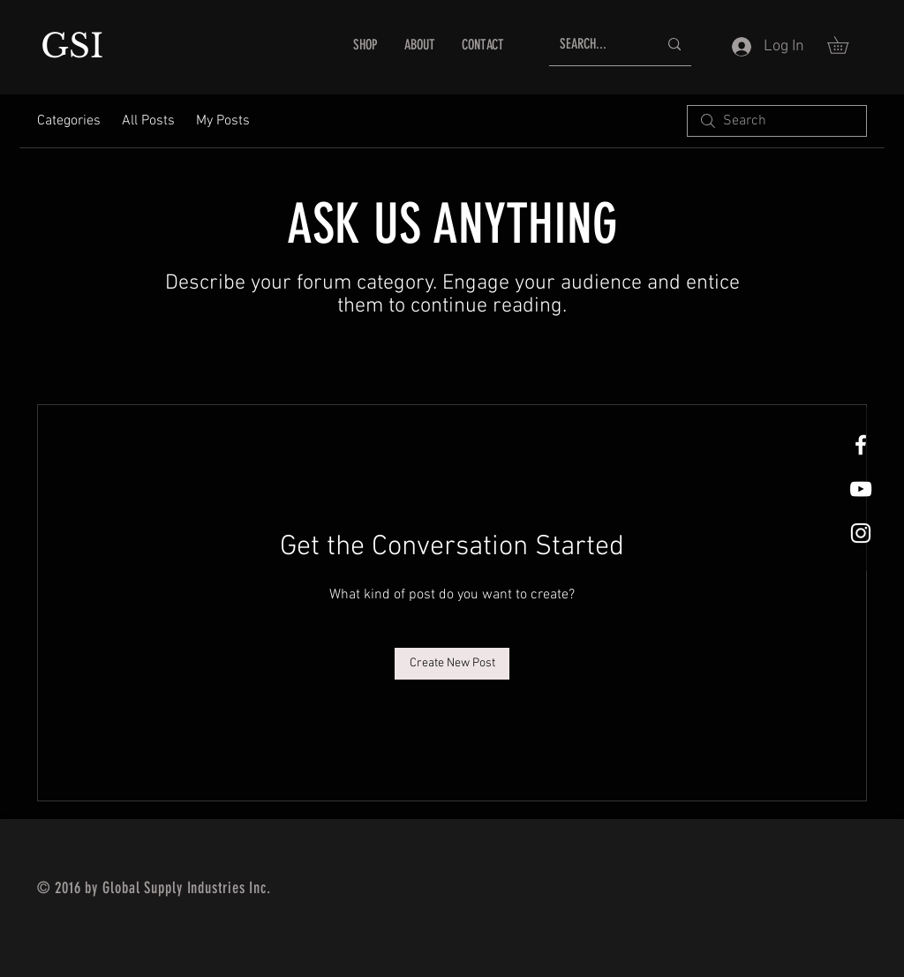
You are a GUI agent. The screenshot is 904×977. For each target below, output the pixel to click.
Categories (69, 121)
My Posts (223, 121)
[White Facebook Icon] (861, 445)
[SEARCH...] (595, 44)
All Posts (148, 121)
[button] (846, 45)
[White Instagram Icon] (861, 533)
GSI (77, 46)
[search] (777, 121)
